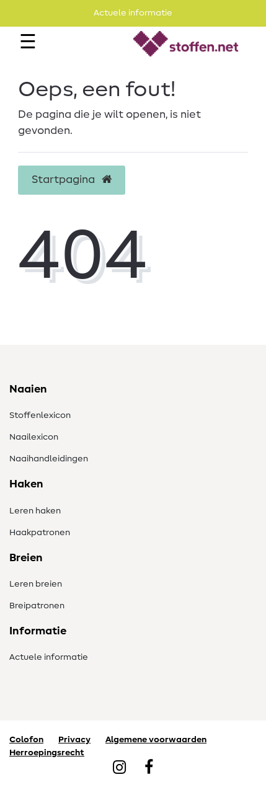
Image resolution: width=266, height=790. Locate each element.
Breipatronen (36, 605)
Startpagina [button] (72, 179)
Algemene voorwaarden (155, 739)
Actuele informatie (48, 657)
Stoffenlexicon (40, 415)
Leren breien (35, 584)
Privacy (74, 739)
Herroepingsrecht (46, 752)
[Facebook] (148, 768)
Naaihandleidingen (48, 459)
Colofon (26, 739)
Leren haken (35, 511)
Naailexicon (33, 437)
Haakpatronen (39, 532)
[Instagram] (119, 768)
